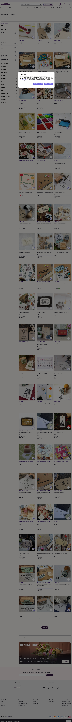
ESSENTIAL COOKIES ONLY (38, 83)
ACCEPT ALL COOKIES (48, 83)
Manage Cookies (23, 83)
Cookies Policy (24, 79)
